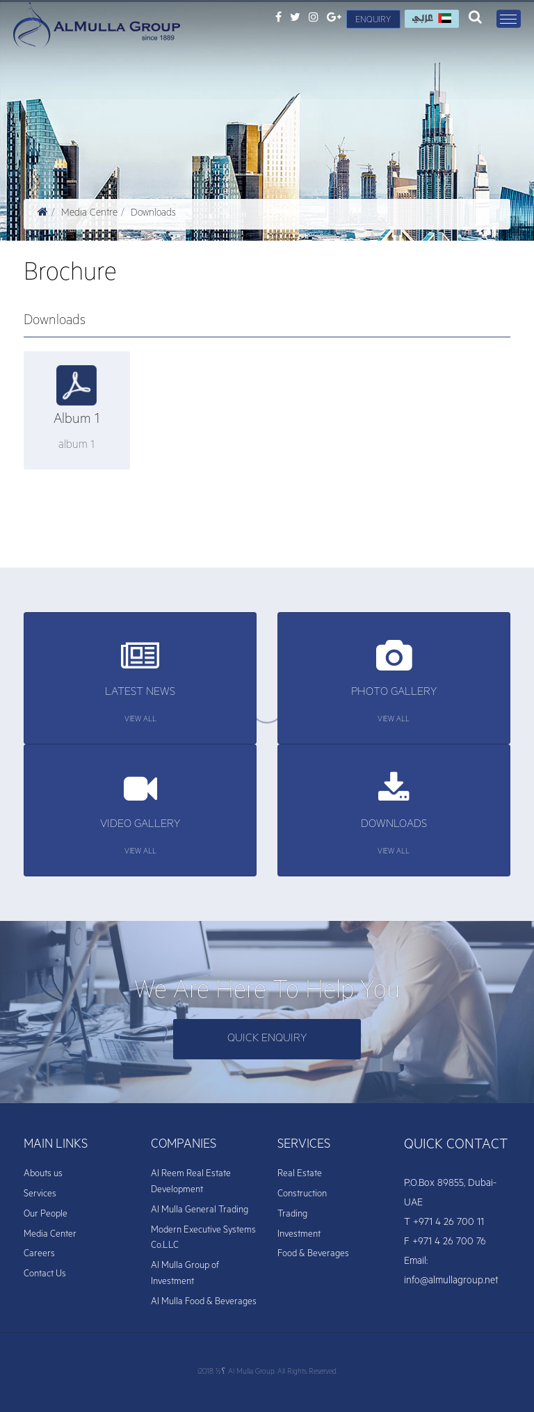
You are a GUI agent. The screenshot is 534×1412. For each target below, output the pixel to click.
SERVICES (303, 1146)
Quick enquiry (267, 1039)
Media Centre (89, 214)
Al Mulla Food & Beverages (204, 1302)
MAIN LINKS (56, 1146)
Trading (292, 1215)
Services (40, 1194)
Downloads (153, 214)
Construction (302, 1194)
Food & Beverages (313, 1254)
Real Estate (299, 1174)
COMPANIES (183, 1146)
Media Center (50, 1235)
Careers (39, 1254)
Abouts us (43, 1174)
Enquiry (373, 21)
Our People (45, 1215)
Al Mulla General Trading (199, 1210)
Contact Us (45, 1274)
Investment (299, 1235)
